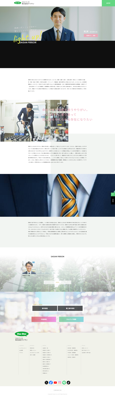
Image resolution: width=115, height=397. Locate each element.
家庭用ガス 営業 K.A (47, 352)
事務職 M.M (45, 373)
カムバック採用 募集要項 (73, 354)
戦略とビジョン (33, 350)
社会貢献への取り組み (86, 352)
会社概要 (21, 350)
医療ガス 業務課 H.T (47, 364)
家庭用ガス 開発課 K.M (47, 354)
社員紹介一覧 (45, 348)
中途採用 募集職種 (72, 352)
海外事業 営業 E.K (46, 368)
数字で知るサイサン (86, 350)
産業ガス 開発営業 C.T (47, 359)
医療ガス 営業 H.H (46, 361)
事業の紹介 (32, 348)
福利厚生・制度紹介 (72, 357)
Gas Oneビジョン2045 (34, 352)
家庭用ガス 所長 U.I (46, 357)
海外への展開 (32, 354)
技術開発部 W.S (46, 366)
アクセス (21, 352)
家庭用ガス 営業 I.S (46, 350)
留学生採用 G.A (46, 370)
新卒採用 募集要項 (72, 348)
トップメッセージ (22, 348)
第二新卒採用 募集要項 (72, 350)
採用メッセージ (85, 348)
